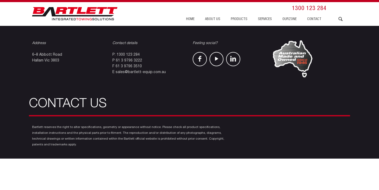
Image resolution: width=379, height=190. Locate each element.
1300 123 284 (309, 9)
